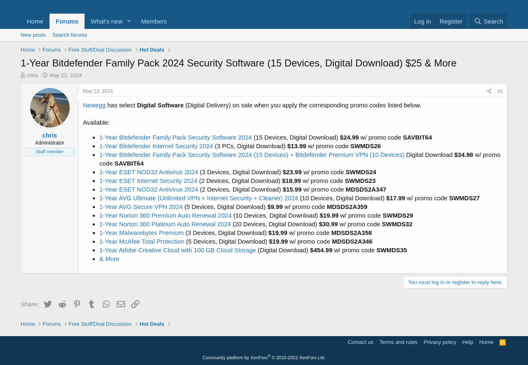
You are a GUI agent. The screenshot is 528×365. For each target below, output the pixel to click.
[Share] (489, 91)
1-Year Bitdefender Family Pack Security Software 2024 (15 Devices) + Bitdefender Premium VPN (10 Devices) (251, 154)
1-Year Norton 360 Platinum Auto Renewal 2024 (165, 224)
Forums (67, 21)
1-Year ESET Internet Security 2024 (148, 180)
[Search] (488, 21)
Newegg (94, 105)
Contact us (360, 342)
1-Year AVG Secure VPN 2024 (141, 206)
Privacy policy (440, 342)
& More (109, 258)
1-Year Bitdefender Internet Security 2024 (156, 145)
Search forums (69, 35)
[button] (129, 21)
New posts (33, 35)
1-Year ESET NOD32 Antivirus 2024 (148, 171)
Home (35, 21)
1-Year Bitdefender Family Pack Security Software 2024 (175, 137)
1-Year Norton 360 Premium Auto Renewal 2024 (165, 215)
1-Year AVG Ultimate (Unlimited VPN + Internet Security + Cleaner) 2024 (198, 197)
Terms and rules (398, 342)
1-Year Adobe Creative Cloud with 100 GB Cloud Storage (177, 250)
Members (154, 21)
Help (468, 342)
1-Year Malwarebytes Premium (141, 232)
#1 (500, 91)
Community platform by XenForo (264, 357)
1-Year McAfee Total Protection (141, 241)
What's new (107, 21)
